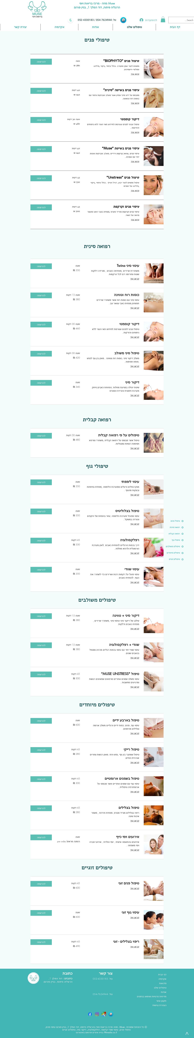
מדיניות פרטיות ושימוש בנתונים (151, 996)
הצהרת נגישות (159, 1005)
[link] (113, 61)
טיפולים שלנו (160, 987)
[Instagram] (96, 1014)
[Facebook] (90, 1014)
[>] (187, 1033)
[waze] (123, 20)
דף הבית (162, 974)
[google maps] (103, 1014)
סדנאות (162, 983)
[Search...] (183, 20)
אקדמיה (162, 978)
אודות (163, 992)
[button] (163, 19)
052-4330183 (86, 20)
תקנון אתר (161, 1000)
